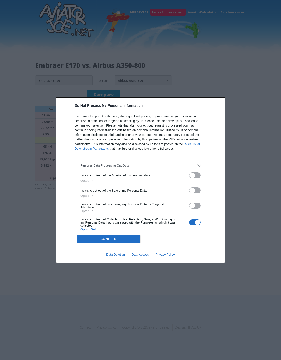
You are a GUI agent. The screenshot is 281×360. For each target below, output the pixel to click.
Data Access (140, 254)
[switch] (195, 175)
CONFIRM (109, 238)
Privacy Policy (165, 254)
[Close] (216, 106)
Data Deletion (115, 254)
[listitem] (140, 165)
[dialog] (140, 180)
